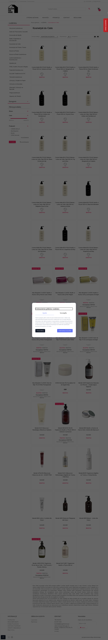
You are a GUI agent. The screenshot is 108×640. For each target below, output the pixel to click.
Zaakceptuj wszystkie (65, 330)
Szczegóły (63, 313)
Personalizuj (40, 330)
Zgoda (44, 313)
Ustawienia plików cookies (47, 309)
